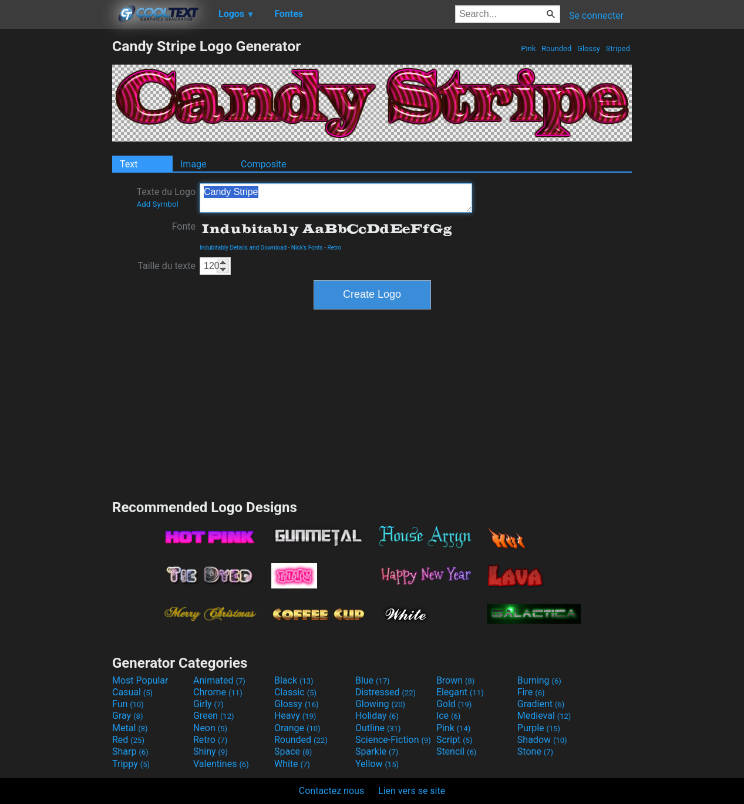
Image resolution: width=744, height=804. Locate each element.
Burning (539, 680)
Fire (531, 692)
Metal (130, 728)
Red (128, 739)
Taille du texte (166, 265)
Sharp (130, 751)
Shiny (210, 751)
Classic (295, 692)
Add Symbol (157, 204)
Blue (372, 680)
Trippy (131, 763)
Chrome (218, 692)
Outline (378, 728)
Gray (127, 715)
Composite (264, 164)
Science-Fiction (393, 739)
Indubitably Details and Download (243, 247)
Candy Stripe (336, 198)
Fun (128, 703)
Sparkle (376, 751)
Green (213, 715)
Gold (454, 703)
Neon (210, 728)
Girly (208, 703)
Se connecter (596, 15)
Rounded (557, 48)
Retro (335, 247)
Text (128, 164)
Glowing (380, 703)
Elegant (460, 692)
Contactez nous (331, 790)
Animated (219, 680)
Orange (297, 728)
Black (294, 680)
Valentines (221, 763)
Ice (448, 715)
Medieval (544, 715)
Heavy (295, 715)
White (292, 763)
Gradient (540, 703)
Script (454, 739)
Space (293, 751)
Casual (132, 692)
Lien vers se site (411, 790)
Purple (538, 728)
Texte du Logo (166, 197)
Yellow (377, 763)
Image (193, 164)
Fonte (184, 226)
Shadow (542, 739)
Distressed (385, 692)
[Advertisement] (56, 214)
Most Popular (140, 680)
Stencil (456, 751)
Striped (618, 48)
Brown (455, 680)
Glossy (588, 48)
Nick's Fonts (307, 247)
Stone (535, 751)
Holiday (377, 715)
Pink (528, 48)
